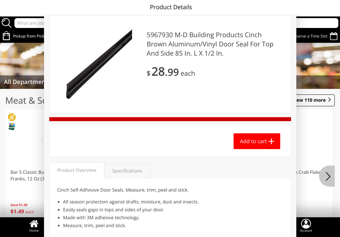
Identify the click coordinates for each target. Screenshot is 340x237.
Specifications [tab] (127, 171)
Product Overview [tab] (76, 170)
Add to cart (253, 141)
